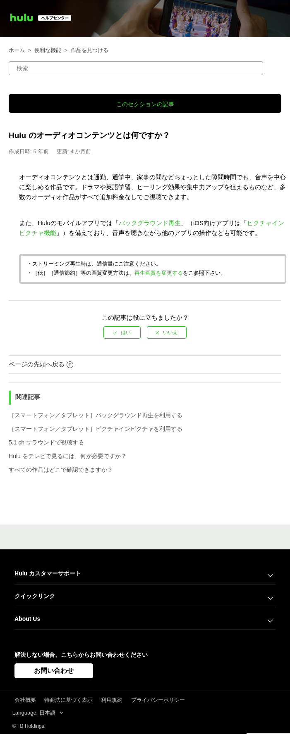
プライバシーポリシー (158, 700)
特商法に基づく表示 (68, 700)
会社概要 (25, 700)
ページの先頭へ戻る (41, 364)
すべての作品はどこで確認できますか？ (61, 469)
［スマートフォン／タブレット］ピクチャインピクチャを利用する (95, 428)
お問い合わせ (54, 670)
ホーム (17, 50)
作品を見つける (89, 50)
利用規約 (111, 700)
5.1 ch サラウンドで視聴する (46, 442)
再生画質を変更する (158, 273)
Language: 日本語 (34, 713)
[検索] (136, 68)
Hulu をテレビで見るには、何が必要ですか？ (68, 456)
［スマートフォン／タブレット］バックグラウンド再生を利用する (95, 415)
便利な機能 (47, 50)
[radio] (122, 332)
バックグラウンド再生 (150, 222)
